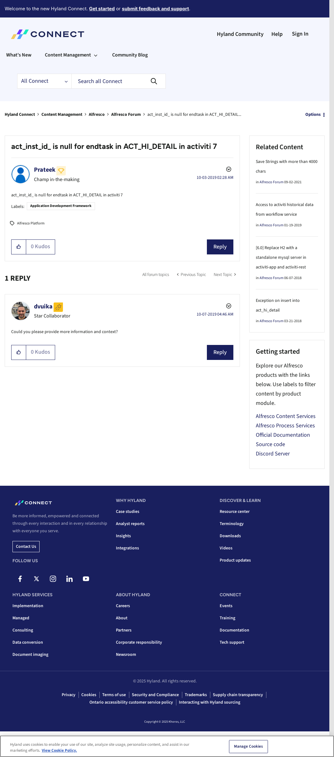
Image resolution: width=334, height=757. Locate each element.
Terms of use (114, 695)
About (121, 618)
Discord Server (273, 454)
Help (277, 34)
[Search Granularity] (44, 81)
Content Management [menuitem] (68, 55)
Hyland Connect (20, 114)
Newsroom (126, 654)
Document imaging (30, 654)
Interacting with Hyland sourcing (209, 702)
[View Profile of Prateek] (44, 169)
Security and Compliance (155, 695)
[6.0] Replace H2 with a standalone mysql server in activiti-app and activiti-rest (281, 257)
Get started (102, 9)
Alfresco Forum (126, 114)
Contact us (26, 546)
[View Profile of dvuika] (43, 306)
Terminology (232, 524)
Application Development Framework (61, 206)
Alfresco (97, 114)
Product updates (235, 560)
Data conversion (27, 642)
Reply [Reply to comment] (220, 352)
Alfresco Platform (31, 223)
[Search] (118, 81)
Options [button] (313, 114)
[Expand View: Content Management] (96, 55)
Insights (123, 536)
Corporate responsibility (139, 642)
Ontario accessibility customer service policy (131, 702)
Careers (123, 606)
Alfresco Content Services (286, 416)
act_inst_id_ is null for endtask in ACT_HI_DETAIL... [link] (194, 114)
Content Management (61, 114)
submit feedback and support (155, 9)
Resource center (235, 512)
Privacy (68, 695)
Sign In (300, 34)
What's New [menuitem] (18, 55)
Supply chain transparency (238, 695)
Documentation (234, 630)
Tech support (232, 642)
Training (227, 618)
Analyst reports (130, 524)
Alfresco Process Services (285, 426)
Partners (123, 630)
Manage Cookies (248, 747)
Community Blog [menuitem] (130, 55)
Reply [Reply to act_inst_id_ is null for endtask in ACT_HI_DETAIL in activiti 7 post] (220, 247)
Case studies (127, 512)
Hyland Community (240, 34)
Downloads (230, 536)
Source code (270, 444)
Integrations (127, 548)
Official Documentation (283, 435)
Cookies (88, 695)
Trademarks (196, 695)
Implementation (27, 606)
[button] (19, 247)
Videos (226, 548)
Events (226, 606)
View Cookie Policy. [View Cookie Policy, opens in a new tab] (59, 751)
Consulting (22, 630)
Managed (20, 618)
